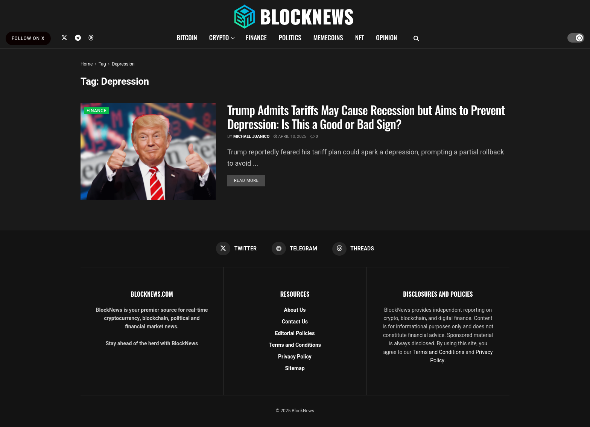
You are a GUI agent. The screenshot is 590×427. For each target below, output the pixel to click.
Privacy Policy (295, 357)
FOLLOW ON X (28, 38)
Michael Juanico (251, 136)
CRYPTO (219, 37)
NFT (359, 37)
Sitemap (294, 368)
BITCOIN (187, 37)
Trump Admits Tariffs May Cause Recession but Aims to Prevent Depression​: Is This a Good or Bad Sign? (366, 117)
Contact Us (295, 322)
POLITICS (290, 37)
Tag (102, 64)
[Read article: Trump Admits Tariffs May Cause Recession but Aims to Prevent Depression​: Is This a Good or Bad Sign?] (148, 151)
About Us (295, 310)
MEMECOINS (328, 37)
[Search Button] (416, 37)
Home (87, 64)
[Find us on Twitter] (64, 37)
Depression (123, 64)
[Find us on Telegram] (78, 37)
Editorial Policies (295, 333)
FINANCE (256, 37)
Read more (249, 180)
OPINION (386, 37)
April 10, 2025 (290, 136)
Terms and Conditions (295, 345)
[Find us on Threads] (91, 37)
